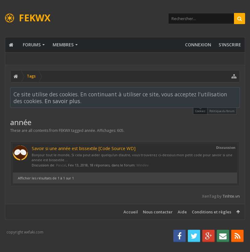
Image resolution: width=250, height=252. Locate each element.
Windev (142, 165)
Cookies (200, 110)
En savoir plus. (63, 101)
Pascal (61, 165)
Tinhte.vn (231, 196)
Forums (32, 45)
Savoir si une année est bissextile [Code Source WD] (83, 148)
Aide (182, 212)
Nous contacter (158, 212)
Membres (63, 45)
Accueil (130, 212)
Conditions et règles (211, 212)
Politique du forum (222, 111)
